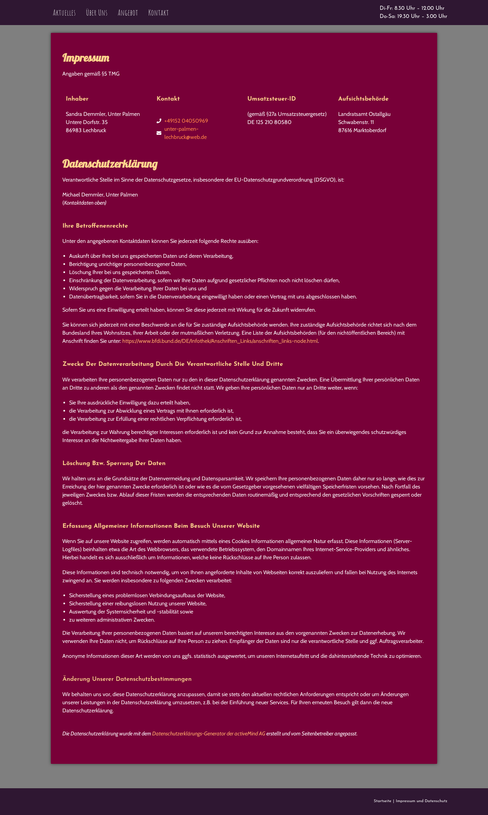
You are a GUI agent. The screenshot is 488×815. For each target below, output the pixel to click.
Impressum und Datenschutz (421, 801)
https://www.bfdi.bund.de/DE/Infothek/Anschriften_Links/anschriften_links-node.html (220, 341)
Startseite (382, 801)
